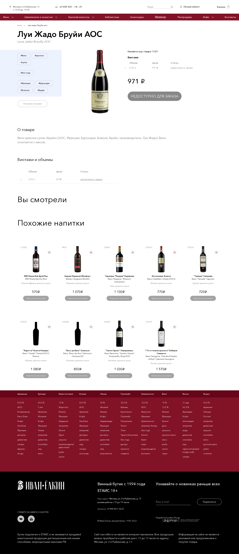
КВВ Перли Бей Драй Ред (36, 276)
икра (143, 444)
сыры (164, 453)
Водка (206, 394)
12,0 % (144, 402)
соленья (207, 453)
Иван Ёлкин (40, 485)
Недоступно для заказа (154, 96)
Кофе (20, 421)
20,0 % (124, 402)
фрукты (21, 449)
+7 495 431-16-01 (115, 509)
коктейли (42, 444)
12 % (61, 402)
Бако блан (22, 416)
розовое (145, 453)
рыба (61, 452)
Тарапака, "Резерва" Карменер (119, 276)
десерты (21, 435)
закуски (62, 439)
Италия (62, 411)
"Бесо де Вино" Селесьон (78, 350)
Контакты (230, 17)
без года (125, 439)
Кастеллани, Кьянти (161, 276)
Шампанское (147, 394)
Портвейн (125, 394)
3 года (186, 402)
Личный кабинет (191, 6)
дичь (164, 425)
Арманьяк (22, 394)
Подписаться (209, 501)
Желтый (104, 407)
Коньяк (82, 394)
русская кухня (210, 444)
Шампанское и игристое (38, 17)
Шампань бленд (149, 425)
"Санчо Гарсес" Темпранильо (119, 350)
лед (39, 449)
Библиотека (112, 17)
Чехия (41, 430)
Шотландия (188, 421)
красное (125, 449)
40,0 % (20, 402)
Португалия (126, 421)
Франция (21, 430)
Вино (6, 17)
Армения (42, 411)
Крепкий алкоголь (79, 17)
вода (185, 430)
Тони (123, 430)
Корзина (221, 7)
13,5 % (165, 407)
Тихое (124, 425)
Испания (42, 416)
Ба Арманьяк (23, 411)
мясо (40, 453)
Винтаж (124, 407)
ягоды (20, 453)
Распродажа (185, 17)
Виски (186, 394)
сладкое (125, 453)
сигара (20, 444)
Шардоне (63, 421)
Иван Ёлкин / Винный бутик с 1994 (114, 7)
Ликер (103, 394)
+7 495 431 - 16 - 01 (71, 6)
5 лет (40, 407)
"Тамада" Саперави (203, 276)
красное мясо (169, 435)
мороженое (106, 453)
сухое (61, 456)
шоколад (83, 453)
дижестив (22, 439)
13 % (164, 402)
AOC (19, 407)
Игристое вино (66, 394)
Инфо (206, 17)
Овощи (207, 411)
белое (62, 430)
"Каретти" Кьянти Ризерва (35, 350)
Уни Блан (21, 425)
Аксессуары (137, 17)
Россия (206, 416)
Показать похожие (32, 103)
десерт (124, 444)
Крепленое (126, 411)
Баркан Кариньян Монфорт (78, 276)
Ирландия (187, 411)
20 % (102, 402)
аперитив (42, 435)
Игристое (63, 407)
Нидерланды (106, 421)
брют (61, 435)
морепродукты (148, 449)
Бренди (42, 394)
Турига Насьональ (129, 435)
